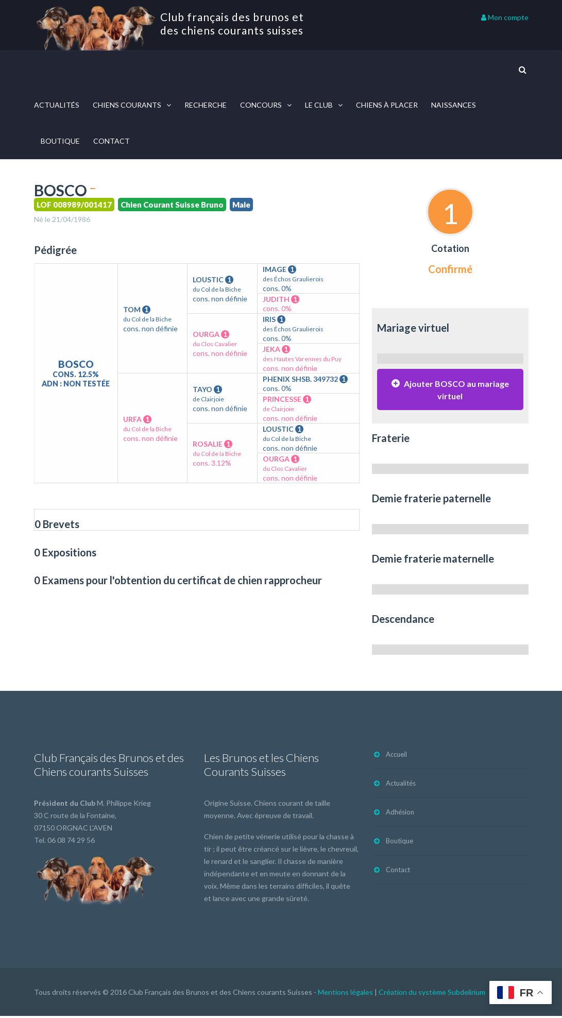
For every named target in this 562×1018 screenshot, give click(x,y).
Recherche (205, 104)
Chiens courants (127, 104)
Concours (261, 104)
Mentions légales (345, 994)
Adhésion (400, 814)
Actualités (56, 104)
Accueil (396, 756)
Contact (111, 141)
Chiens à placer (387, 104)
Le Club (319, 104)
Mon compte (505, 17)
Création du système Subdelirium (432, 994)
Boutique (60, 141)
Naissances (453, 104)
